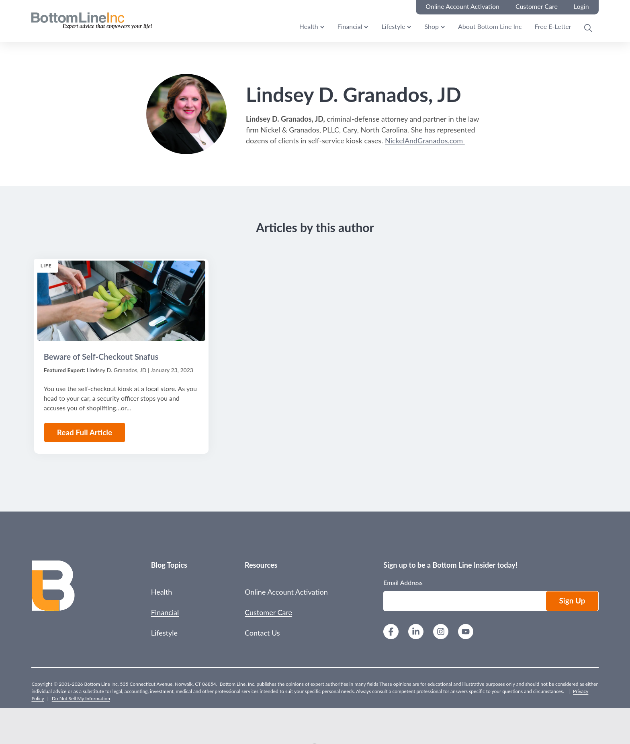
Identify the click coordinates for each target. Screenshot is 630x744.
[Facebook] (391, 632)
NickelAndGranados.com (425, 140)
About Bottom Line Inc (490, 26)
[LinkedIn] (415, 632)
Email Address (403, 582)
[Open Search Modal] (588, 28)
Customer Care (268, 612)
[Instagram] (440, 632)
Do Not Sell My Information (81, 698)
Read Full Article (84, 432)
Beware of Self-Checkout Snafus (101, 356)
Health (308, 26)
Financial (350, 26)
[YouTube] (465, 632)
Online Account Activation (286, 591)
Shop (431, 26)
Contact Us (262, 632)
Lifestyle (393, 26)
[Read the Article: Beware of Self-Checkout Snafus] (121, 301)
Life (46, 266)
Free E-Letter (552, 26)
